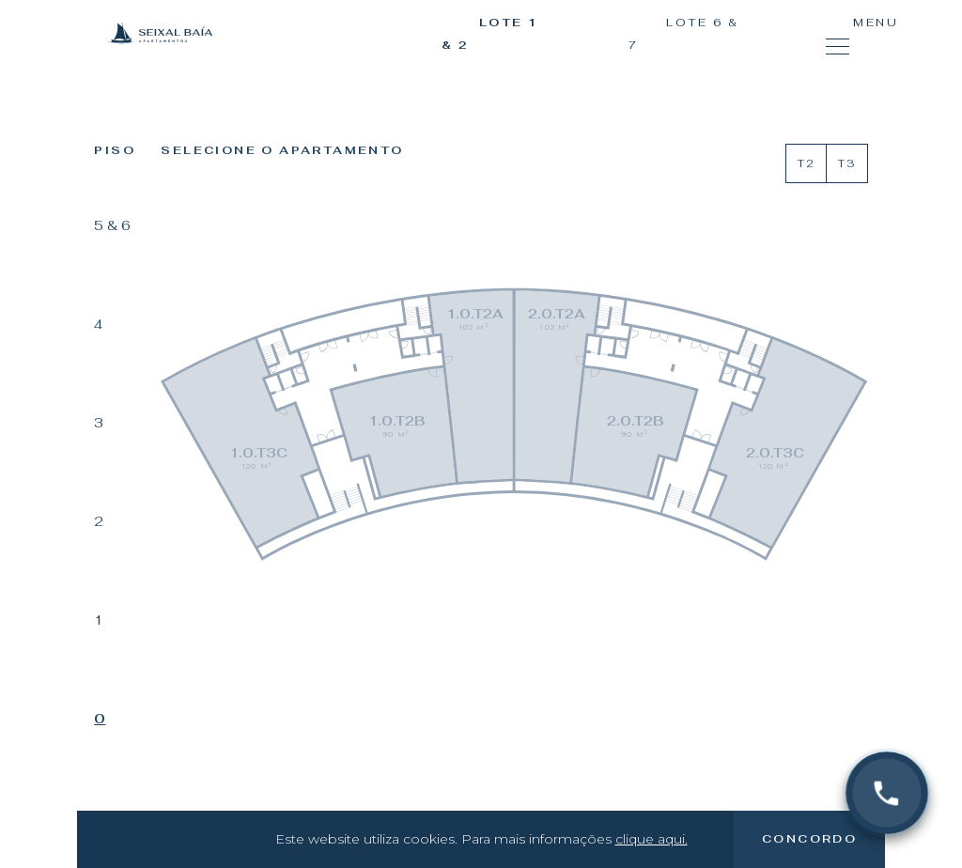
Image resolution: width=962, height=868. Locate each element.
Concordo (809, 838)
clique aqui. (651, 838)
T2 (806, 163)
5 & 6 (112, 225)
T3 (846, 163)
